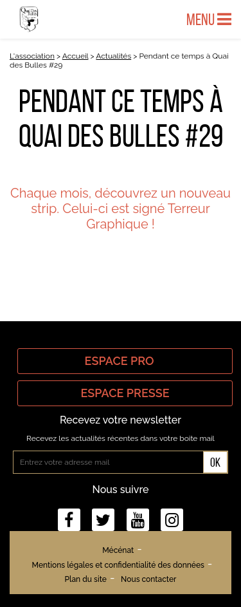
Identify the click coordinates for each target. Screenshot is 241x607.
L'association (32, 56)
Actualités (113, 56)
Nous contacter (148, 579)
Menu (208, 19)
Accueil (75, 56)
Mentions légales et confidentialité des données (118, 565)
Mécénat (118, 550)
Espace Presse (124, 393)
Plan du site (86, 579)
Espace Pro (125, 361)
